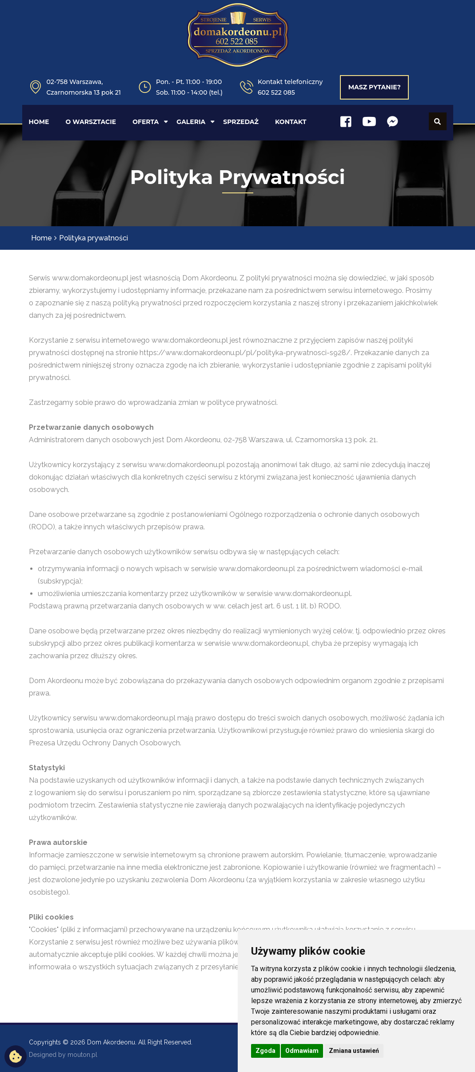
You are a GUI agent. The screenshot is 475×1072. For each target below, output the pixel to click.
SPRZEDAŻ (241, 122)
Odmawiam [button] (302, 1050)
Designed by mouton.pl (63, 1054)
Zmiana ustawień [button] (354, 1050)
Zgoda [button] (265, 1050)
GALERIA (190, 122)
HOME (39, 122)
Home (41, 238)
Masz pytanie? (374, 87)
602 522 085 (276, 92)
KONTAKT (290, 122)
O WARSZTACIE (90, 122)
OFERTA (145, 122)
